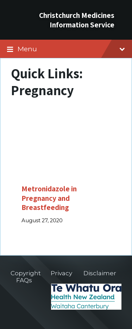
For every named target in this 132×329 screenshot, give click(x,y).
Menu (71, 49)
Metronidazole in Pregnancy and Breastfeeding (49, 198)
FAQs (24, 280)
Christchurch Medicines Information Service (76, 20)
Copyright (26, 273)
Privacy (61, 273)
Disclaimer (99, 273)
